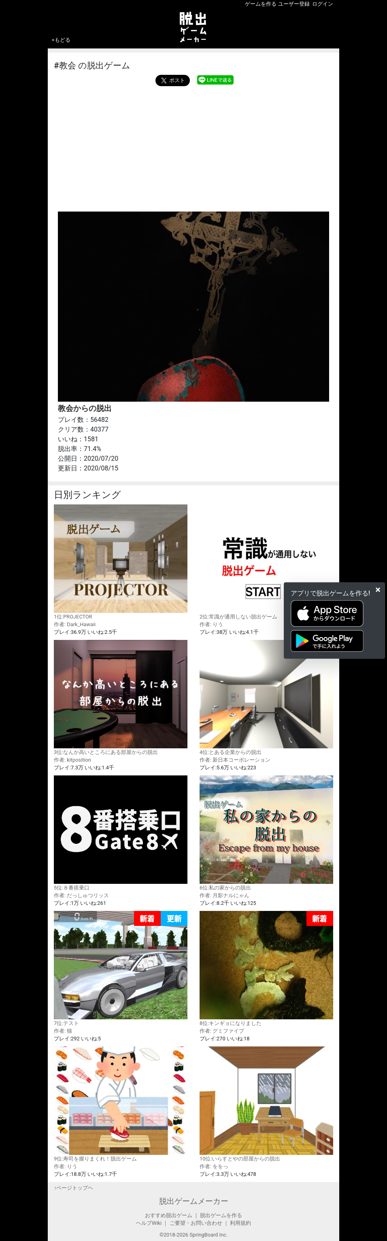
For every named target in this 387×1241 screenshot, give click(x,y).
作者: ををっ (214, 1166)
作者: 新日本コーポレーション (235, 760)
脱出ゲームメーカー (193, 1201)
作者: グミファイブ (222, 1031)
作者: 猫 (63, 1031)
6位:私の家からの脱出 (266, 832)
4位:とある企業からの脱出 (266, 697)
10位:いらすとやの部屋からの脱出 (266, 1103)
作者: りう (211, 624)
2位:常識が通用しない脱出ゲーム (266, 561)
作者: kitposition (72, 760)
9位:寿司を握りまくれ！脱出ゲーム (120, 1103)
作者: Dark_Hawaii (75, 624)
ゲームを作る (260, 4)
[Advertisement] (193, 146)
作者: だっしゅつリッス (81, 895)
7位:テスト (120, 968)
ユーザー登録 (294, 4)
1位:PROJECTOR (120, 561)
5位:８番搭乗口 (120, 832)
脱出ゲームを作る (221, 1215)
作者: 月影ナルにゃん (224, 895)
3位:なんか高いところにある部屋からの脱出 (120, 697)
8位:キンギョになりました (266, 968)
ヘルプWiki (149, 1223)
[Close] (378, 590)
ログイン (322, 4)
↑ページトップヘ (73, 1188)
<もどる (61, 40)
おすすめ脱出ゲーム (168, 1215)
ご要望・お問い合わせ (196, 1223)
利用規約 (240, 1223)
